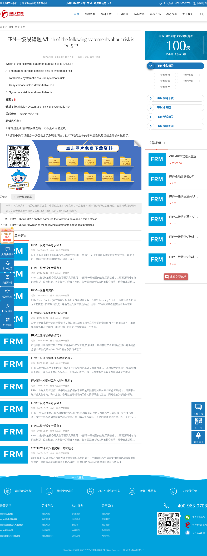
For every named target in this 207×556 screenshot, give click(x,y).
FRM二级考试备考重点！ (46, 267)
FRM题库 (7, 308)
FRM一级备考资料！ (43, 290)
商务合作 (106, 525)
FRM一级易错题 (23, 196)
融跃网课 (46, 525)
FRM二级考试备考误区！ (46, 403)
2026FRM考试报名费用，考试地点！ (53, 448)
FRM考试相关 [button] (165, 116)
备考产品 (155, 14)
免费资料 (7, 279)
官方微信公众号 (196, 525)
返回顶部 (198, 442)
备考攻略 (139, 14)
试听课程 (7, 293)
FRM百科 (122, 14)
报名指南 (165, 81)
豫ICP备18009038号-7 (133, 550)
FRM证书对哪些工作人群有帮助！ (52, 380)
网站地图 (200, 3)
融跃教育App (48, 536)
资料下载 (106, 14)
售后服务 (76, 519)
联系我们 (106, 519)
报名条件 (165, 87)
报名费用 (165, 75)
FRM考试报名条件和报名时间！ (50, 312)
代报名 (75, 525)
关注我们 (7, 322)
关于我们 (187, 14)
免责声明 (106, 530)
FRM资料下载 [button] (165, 98)
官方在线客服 (195, 533)
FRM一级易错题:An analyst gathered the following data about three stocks (53, 218)
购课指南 (76, 514)
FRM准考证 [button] (163, 107)
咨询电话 (7, 265)
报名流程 (188, 75)
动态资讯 (171, 14)
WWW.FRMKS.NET (93, 550)
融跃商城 (46, 519)
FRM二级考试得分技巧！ (46, 335)
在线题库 (46, 530)
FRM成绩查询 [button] (165, 126)
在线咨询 (76, 530)
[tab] (176, 66)
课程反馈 (76, 536)
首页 (76, 14)
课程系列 (89, 14)
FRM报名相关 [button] (165, 65)
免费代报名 (7, 251)
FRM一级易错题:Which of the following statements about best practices (52, 224)
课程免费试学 (178, 276)
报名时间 (188, 81)
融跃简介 (106, 514)
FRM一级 (13, 26)
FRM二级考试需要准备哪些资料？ (52, 358)
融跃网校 (46, 514)
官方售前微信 (195, 517)
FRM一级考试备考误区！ (46, 245)
